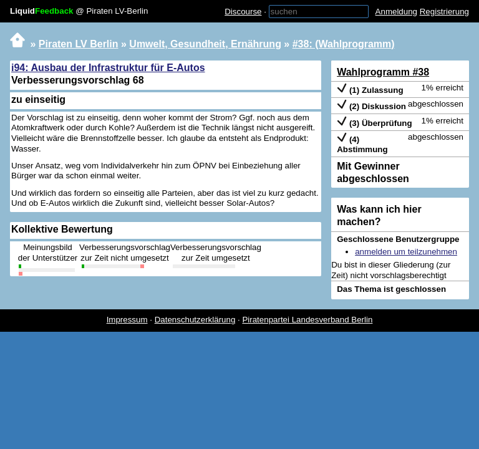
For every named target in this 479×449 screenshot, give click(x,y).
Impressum (127, 319)
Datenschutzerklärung (195, 319)
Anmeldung (396, 11)
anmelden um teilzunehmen (406, 251)
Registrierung (444, 11)
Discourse (243, 11)
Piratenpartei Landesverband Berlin (307, 319)
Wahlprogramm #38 (383, 72)
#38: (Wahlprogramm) (344, 44)
